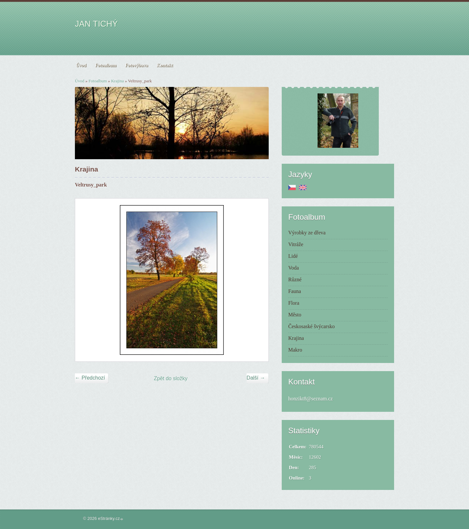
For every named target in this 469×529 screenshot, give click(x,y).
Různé (295, 279)
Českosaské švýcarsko (311, 326)
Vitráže (295, 244)
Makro (295, 350)
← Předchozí (90, 378)
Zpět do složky (171, 378)
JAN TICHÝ (96, 23)
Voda (293, 268)
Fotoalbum (98, 80)
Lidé (293, 256)
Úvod (79, 80)
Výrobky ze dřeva (307, 232)
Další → (256, 378)
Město (294, 314)
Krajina (117, 80)
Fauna (294, 291)
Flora (293, 303)
